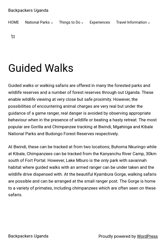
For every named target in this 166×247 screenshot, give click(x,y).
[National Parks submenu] (52, 23)
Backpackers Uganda (28, 10)
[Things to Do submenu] (82, 23)
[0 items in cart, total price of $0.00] (13, 36)
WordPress (147, 236)
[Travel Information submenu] (149, 23)
